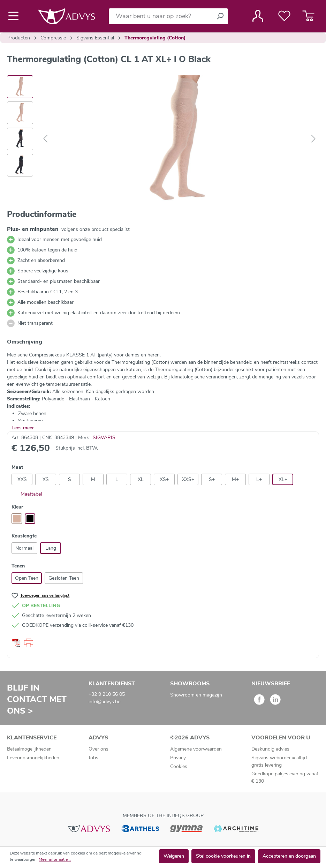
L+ (259, 479)
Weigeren (174, 856)
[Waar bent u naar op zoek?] (160, 16)
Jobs (93, 757)
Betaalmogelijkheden (29, 749)
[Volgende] (313, 139)
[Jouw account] (258, 16)
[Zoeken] (220, 16)
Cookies (178, 766)
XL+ (283, 479)
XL (141, 479)
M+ (235, 479)
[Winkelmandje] (308, 16)
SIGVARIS (104, 437)
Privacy (178, 757)
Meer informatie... (55, 859)
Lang (50, 548)
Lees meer (23, 427)
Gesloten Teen (63, 578)
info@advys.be (104, 701)
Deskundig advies (270, 749)
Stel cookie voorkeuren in (223, 856)
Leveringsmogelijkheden (33, 757)
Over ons (98, 749)
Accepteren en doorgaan (289, 856)
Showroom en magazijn (196, 695)
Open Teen (26, 578)
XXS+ (188, 479)
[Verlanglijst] (284, 16)
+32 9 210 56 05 (107, 694)
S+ (212, 479)
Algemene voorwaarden (196, 749)
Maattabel (27, 494)
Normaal (24, 548)
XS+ (164, 479)
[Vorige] (45, 139)
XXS (22, 479)
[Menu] (15, 16)
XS (46, 479)
